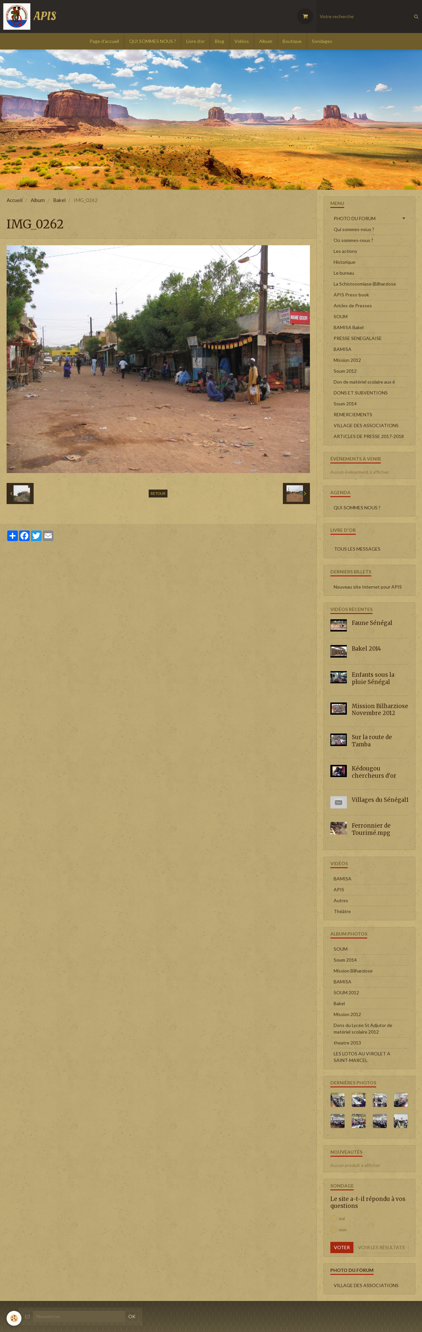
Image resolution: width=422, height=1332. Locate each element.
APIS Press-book (351, 294)
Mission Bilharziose (353, 970)
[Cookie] (14, 1318)
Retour (158, 493)
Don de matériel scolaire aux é (364, 382)
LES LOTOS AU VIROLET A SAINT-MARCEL (362, 1057)
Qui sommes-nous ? (354, 229)
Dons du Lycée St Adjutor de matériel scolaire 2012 (363, 1028)
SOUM (340, 316)
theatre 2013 (347, 1042)
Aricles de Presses (353, 305)
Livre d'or (195, 41)
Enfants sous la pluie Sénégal (373, 678)
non (338, 1229)
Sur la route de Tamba (372, 741)
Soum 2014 (345, 403)
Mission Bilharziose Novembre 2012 (380, 709)
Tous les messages (357, 549)
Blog (219, 41)
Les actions (345, 251)
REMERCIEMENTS (353, 414)
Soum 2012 (345, 371)
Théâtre (342, 911)
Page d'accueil (104, 41)
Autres (341, 900)
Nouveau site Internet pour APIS (368, 587)
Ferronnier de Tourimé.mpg (371, 829)
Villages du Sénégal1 (380, 799)
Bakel (59, 200)
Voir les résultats (381, 1247)
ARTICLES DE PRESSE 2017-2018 (369, 436)
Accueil (14, 200)
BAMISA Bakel (349, 327)
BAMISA (342, 349)
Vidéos (241, 41)
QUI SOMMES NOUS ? (152, 41)
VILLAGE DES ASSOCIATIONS (366, 425)
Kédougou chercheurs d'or (374, 772)
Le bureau (344, 273)
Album (265, 41)
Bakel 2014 (366, 648)
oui (337, 1218)
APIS (339, 889)
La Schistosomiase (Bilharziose (365, 284)
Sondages (322, 41)
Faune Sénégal (372, 623)
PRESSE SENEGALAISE (358, 338)
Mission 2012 (347, 360)
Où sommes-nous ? (353, 240)
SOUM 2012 (346, 992)
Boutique (292, 41)
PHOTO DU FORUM (355, 218)
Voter (342, 1247)
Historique (344, 262)
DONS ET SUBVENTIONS (361, 392)
